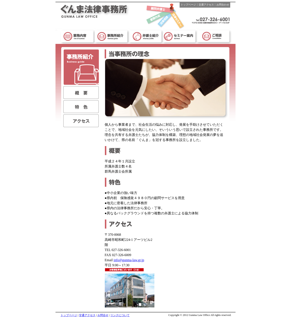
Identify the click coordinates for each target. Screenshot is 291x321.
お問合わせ (222, 4)
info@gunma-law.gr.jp (129, 260)
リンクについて (120, 315)
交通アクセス (206, 4)
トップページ (188, 4)
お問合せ (102, 315)
